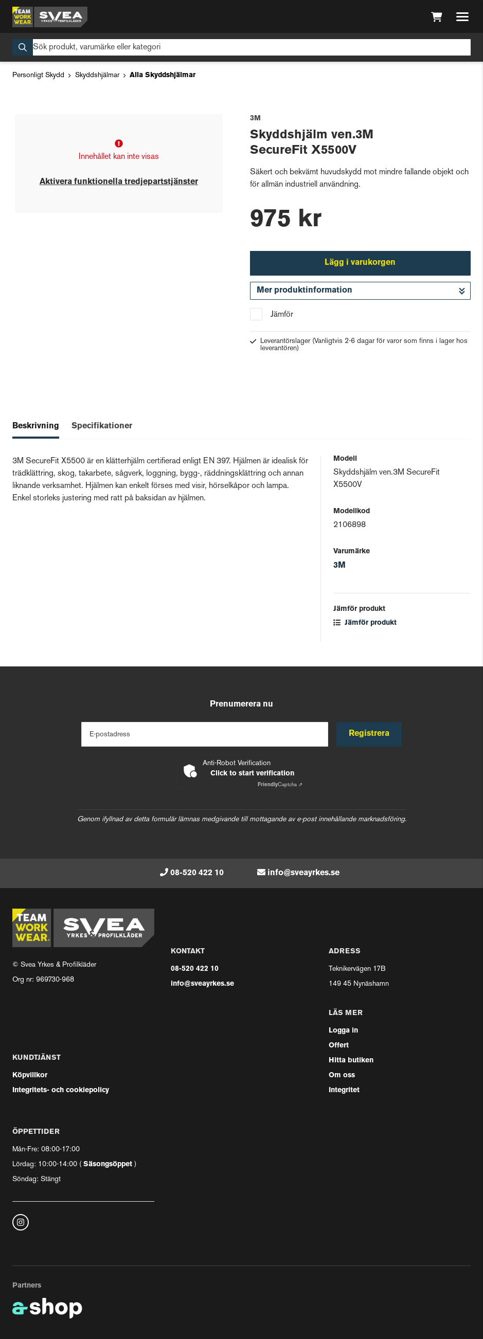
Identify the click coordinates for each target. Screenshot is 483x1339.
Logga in (343, 1030)
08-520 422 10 (197, 873)
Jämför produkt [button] (365, 623)
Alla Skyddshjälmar (162, 75)
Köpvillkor (29, 1075)
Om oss (342, 1075)
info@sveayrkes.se (303, 873)
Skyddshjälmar (97, 75)
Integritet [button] (344, 1090)
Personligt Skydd (38, 75)
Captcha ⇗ (280, 785)
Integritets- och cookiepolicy (60, 1090)
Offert (339, 1045)
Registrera (369, 733)
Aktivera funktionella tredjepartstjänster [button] (119, 182)
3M (339, 565)
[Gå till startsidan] (49, 17)
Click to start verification (252, 773)
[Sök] (241, 47)
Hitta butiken (351, 1060)
